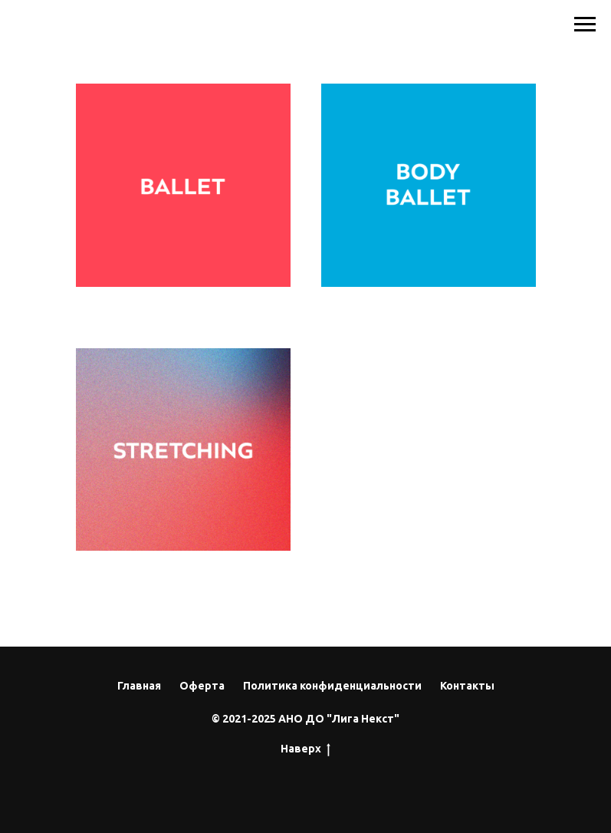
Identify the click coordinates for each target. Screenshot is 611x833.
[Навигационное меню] (585, 24)
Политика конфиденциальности (332, 686)
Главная (139, 686)
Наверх (305, 749)
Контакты (467, 686)
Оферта (202, 686)
